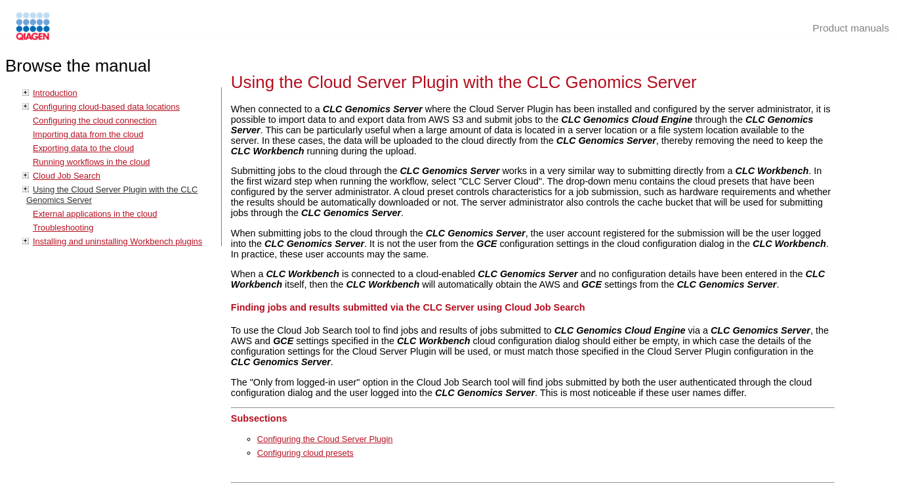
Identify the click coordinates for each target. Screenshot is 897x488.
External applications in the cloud (95, 214)
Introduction (55, 93)
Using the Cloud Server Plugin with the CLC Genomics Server (464, 82)
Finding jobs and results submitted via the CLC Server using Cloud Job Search (408, 307)
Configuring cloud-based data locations (106, 107)
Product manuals (850, 27)
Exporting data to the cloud (83, 148)
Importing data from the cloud (88, 134)
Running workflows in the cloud (91, 162)
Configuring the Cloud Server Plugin (325, 439)
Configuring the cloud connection (95, 120)
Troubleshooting (63, 228)
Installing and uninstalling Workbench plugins (117, 241)
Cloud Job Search (66, 176)
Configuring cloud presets (305, 453)
